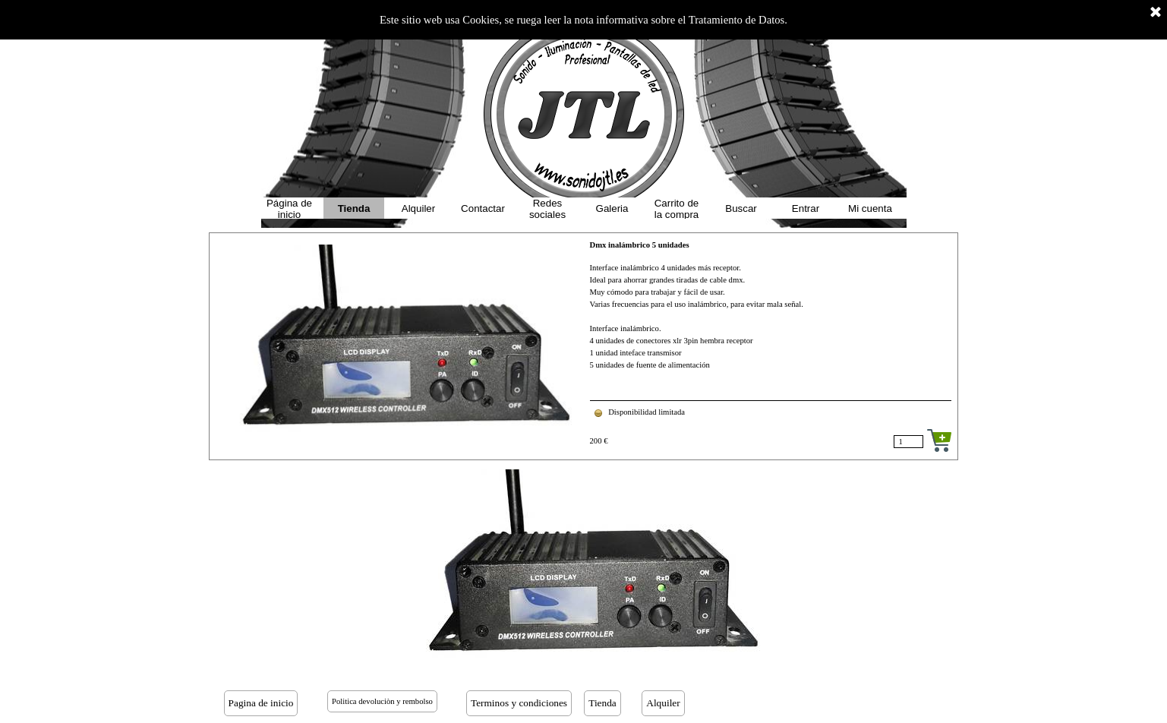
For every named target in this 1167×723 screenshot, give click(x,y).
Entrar (805, 208)
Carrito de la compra (676, 208)
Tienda (354, 208)
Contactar (483, 208)
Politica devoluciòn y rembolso (382, 701)
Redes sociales (547, 208)
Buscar (740, 208)
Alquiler (418, 208)
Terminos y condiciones (519, 703)
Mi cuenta (870, 208)
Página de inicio (289, 208)
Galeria (612, 208)
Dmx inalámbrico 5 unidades (639, 245)
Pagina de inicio (261, 703)
